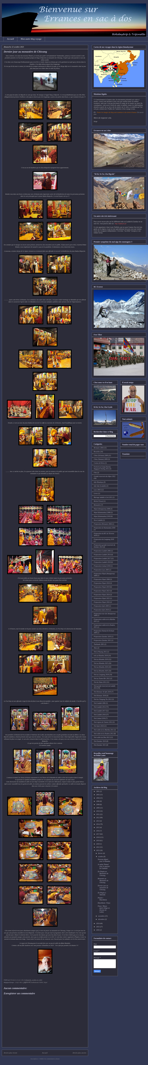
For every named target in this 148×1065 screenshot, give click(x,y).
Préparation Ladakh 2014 (102, 555)
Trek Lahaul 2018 (99, 718)
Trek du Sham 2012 (100, 682)
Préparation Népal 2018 (102, 583)
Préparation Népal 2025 (102, 598)
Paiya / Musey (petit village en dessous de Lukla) (104, 909)
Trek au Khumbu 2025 (101, 671)
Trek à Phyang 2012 (100, 652)
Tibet (95, 648)
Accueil (10, 39)
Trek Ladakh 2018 (99, 715)
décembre (101, 919)
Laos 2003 (97, 490)
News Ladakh (98, 520)
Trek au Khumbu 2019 (101, 659)
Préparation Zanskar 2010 (102, 636)
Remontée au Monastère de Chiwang (103, 880)
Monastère (97, 505)
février (100, 853)
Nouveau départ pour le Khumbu (104, 860)
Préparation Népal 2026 (102, 602)
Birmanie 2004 (98, 448)
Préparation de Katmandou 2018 (104, 528)
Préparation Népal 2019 (102, 587)
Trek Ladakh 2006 (99, 703)
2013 (98, 821)
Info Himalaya (98, 482)
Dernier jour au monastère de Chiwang (103, 887)
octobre (100, 856)
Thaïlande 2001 (99, 644)
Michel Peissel (98, 501)
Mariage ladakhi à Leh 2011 (103, 497)
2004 (98, 798)
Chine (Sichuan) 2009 (101, 455)
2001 (98, 791)
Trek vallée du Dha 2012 (102, 737)
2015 (98, 827)
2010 (98, 811)
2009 (98, 808)
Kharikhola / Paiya (104, 903)
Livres (96, 493)
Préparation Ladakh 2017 (102, 558)
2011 (98, 814)
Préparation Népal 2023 (102, 591)
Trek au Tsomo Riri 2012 (102, 678)
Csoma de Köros (99, 463)
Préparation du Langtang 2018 (104, 539)
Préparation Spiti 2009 (101, 606)
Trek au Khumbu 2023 (101, 663)
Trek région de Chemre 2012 (103, 722)
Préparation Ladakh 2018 (102, 562)
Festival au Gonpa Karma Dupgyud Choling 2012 (102, 468)
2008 (98, 804)
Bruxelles (97, 452)
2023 (98, 850)
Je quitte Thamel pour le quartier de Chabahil (104, 866)
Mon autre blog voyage (31, 39)
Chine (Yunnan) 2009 (100, 459)
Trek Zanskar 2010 (100, 741)
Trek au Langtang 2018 (101, 675)
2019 (98, 840)
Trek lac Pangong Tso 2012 (102, 699)
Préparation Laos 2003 (101, 570)
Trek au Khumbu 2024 (101, 667)
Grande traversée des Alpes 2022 (104, 476)
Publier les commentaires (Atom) (49, 1059)
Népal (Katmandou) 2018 (102, 516)
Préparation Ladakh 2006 (102, 551)
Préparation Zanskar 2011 (102, 640)
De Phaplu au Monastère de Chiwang (103, 873)
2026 (98, 930)
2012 (98, 817)
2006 (98, 801)
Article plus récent (10, 1053)
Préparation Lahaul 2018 (102, 566)
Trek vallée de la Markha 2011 (104, 730)
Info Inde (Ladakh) (100, 486)
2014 (98, 824)
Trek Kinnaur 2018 (100, 696)
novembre (101, 916)
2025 (98, 927)
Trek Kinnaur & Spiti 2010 (102, 692)
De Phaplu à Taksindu (102, 894)
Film (95, 473)
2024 (98, 923)
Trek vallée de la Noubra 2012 (103, 734)
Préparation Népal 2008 (102, 579)
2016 (98, 831)
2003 (98, 795)
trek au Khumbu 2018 (101, 656)
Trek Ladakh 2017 (99, 711)
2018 (98, 837)
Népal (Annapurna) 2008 (102, 509)
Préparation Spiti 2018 (101, 610)
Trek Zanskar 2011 (100, 745)
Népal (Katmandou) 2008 (102, 512)
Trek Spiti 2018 (99, 726)
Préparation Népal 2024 (102, 595)
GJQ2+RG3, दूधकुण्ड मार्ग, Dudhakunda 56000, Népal (31, 982)
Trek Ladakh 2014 (99, 707)
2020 (98, 844)
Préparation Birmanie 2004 (103, 524)
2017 (98, 834)
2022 (98, 847)
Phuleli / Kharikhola (102, 899)
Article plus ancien (79, 1053)
